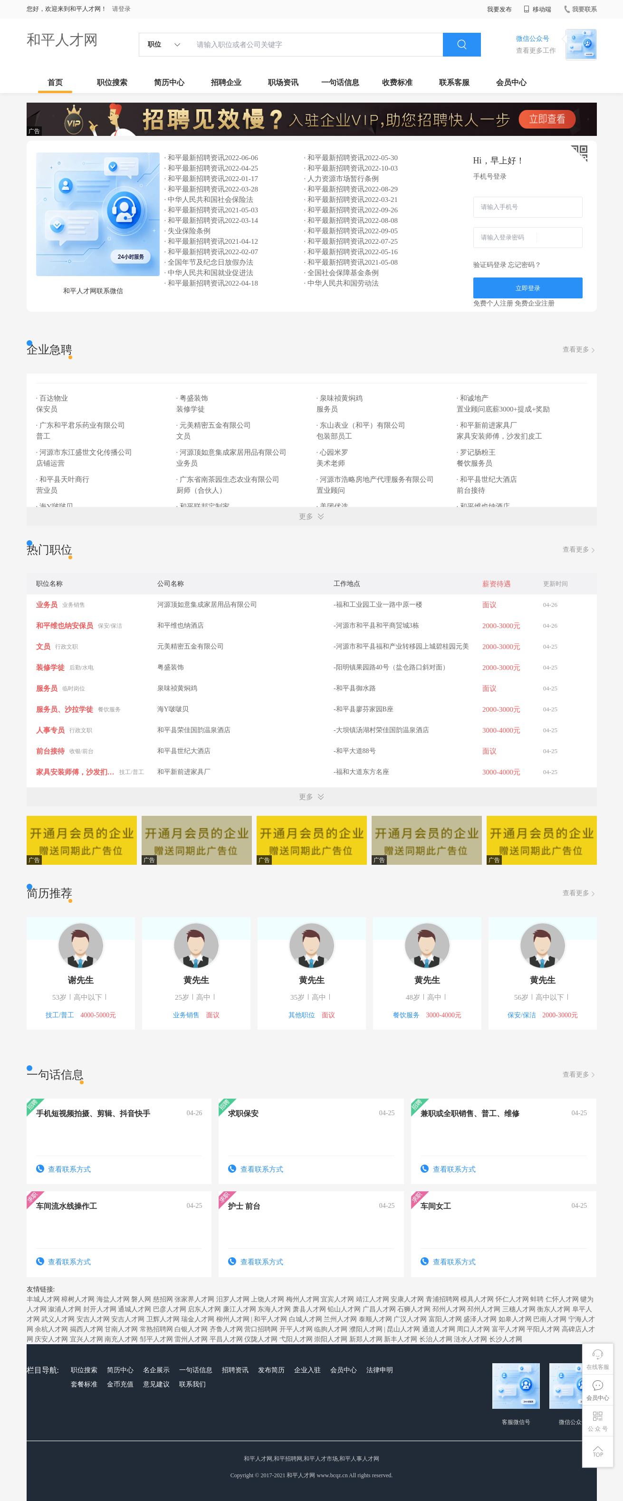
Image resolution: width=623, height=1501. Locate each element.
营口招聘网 (261, 1329)
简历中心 (169, 82)
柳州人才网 (232, 1319)
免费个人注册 (493, 303)
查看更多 (580, 350)
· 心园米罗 (332, 452)
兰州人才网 (340, 1319)
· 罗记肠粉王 (476, 452)
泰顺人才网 (375, 1319)
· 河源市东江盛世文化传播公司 (84, 452)
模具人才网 (477, 1299)
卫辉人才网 (163, 1319)
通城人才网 (134, 1309)
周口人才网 (473, 1329)
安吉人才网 (93, 1319)
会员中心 (511, 82)
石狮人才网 (414, 1309)
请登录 (121, 8)
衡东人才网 (553, 1309)
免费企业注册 (535, 303)
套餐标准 (84, 1384)
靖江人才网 (372, 1299)
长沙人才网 (505, 1339)
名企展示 (156, 1370)
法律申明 (379, 1370)
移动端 (537, 9)
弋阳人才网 (296, 1339)
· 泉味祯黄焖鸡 (339, 398)
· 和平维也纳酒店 (483, 506)
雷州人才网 (191, 1339)
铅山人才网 (344, 1309)
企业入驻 (307, 1370)
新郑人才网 (366, 1339)
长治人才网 (435, 1339)
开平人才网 (296, 1329)
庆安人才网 (51, 1339)
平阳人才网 (543, 1329)
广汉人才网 (410, 1319)
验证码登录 (490, 264)
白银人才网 (191, 1329)
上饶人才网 (267, 1299)
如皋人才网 (515, 1319)
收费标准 (397, 82)
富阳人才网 (445, 1319)
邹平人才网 (156, 1339)
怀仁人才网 (512, 1299)
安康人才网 (407, 1299)
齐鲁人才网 (226, 1329)
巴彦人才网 (169, 1309)
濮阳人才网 (366, 1329)
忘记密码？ (524, 264)
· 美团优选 (332, 506)
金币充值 (120, 1384)
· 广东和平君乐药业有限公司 (80, 425)
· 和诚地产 (473, 398)
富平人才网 (508, 1329)
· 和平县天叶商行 (63, 479)
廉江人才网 (239, 1309)
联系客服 (454, 82)
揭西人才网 (86, 1329)
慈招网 (163, 1299)
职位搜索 (112, 82)
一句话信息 (340, 82)
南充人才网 (121, 1339)
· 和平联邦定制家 (203, 506)
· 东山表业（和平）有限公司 (361, 425)
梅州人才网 (302, 1299)
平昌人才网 (226, 1339)
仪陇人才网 (261, 1339)
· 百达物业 (52, 398)
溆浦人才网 (64, 1309)
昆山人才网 (403, 1329)
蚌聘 (537, 1299)
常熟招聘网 (156, 1329)
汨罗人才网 (232, 1299)
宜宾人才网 (337, 1299)
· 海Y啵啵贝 (54, 506)
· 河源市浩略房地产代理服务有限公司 (375, 479)
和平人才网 (62, 40)
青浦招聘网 (442, 1299)
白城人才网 (305, 1319)
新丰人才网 (400, 1339)
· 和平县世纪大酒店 (487, 479)
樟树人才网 (78, 1299)
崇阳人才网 (330, 1339)
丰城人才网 (43, 1299)
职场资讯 (283, 82)
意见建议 (156, 1384)
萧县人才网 (309, 1309)
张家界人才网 (194, 1299)
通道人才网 (438, 1329)
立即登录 (528, 288)
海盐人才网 (113, 1299)
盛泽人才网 (480, 1319)
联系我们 (192, 1384)
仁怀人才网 (562, 1299)
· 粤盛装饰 (192, 398)
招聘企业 (226, 82)
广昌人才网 (379, 1309)
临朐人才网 (330, 1329)
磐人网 (141, 1299)
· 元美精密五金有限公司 (213, 425)
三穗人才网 (519, 1309)
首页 (55, 82)
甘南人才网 (121, 1329)
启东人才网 (204, 1309)
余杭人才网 (51, 1329)
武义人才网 (58, 1319)
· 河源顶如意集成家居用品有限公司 (231, 452)
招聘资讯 (235, 1370)
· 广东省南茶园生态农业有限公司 (228, 479)
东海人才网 (274, 1309)
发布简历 (271, 1370)
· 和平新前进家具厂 (487, 425)
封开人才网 (99, 1309)
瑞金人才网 (197, 1319)
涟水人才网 (470, 1339)
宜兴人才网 (86, 1339)
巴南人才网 (549, 1319)
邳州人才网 (449, 1309)
